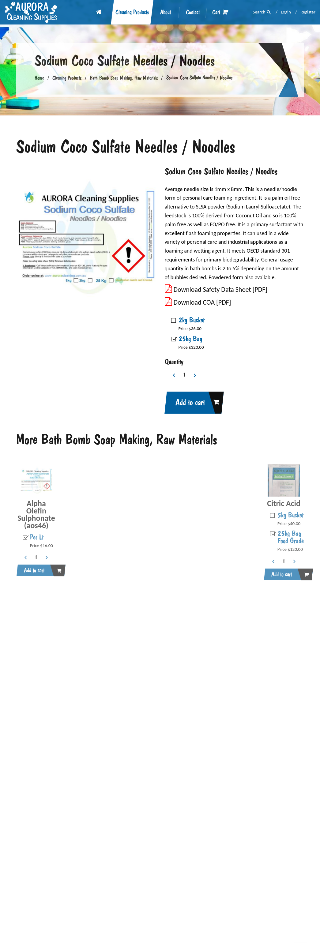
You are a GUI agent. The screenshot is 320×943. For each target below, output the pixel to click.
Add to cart (194, 403)
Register (307, 12)
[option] (86, 237)
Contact (192, 12)
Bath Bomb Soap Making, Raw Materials (124, 77)
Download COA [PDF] (198, 302)
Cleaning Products (132, 12)
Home (39, 77)
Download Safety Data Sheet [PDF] (216, 289)
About (165, 12)
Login (286, 12)
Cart (220, 12)
